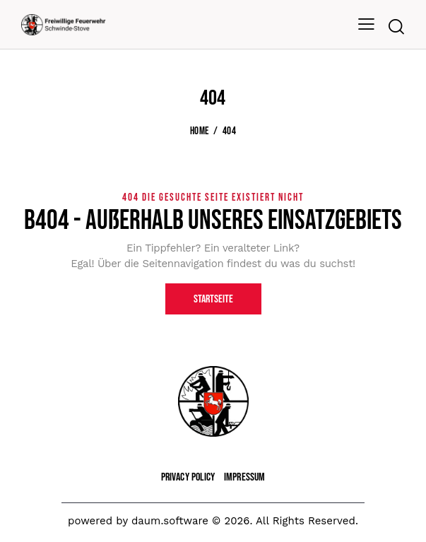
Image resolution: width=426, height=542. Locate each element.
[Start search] (396, 27)
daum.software (169, 520)
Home (199, 131)
